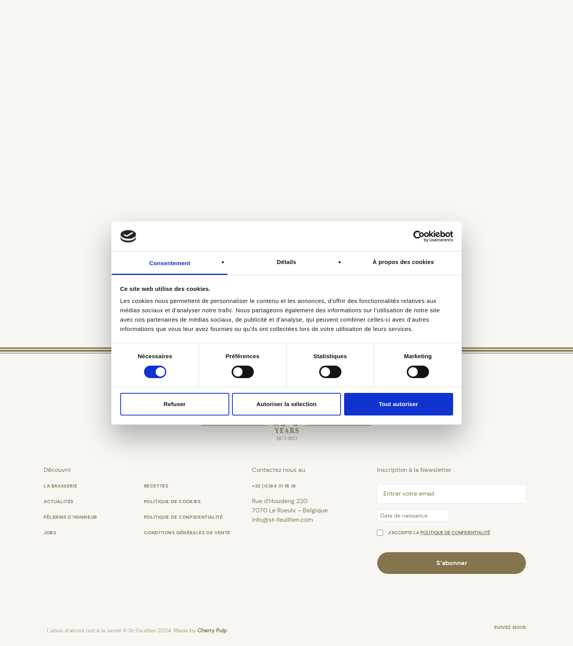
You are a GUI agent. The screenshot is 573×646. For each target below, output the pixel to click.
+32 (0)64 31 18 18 (274, 486)
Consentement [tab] (169, 263)
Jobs (50, 533)
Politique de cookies (172, 501)
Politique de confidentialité (183, 517)
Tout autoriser (398, 404)
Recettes (156, 486)
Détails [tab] (286, 262)
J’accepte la (439, 533)
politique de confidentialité (455, 533)
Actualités (59, 501)
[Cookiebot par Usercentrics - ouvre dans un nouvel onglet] (419, 236)
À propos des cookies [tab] (403, 262)
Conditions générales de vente (187, 533)
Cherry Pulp (212, 630)
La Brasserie (60, 486)
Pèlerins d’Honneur (70, 517)
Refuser (174, 404)
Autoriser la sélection (287, 404)
